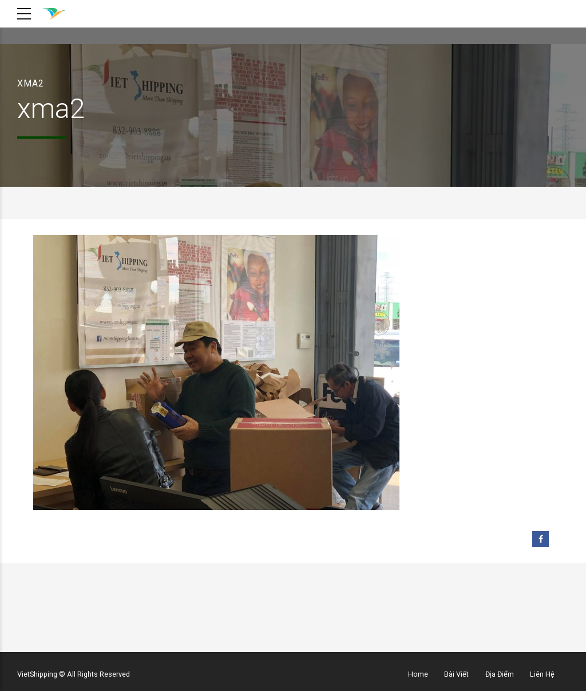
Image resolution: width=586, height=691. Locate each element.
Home (418, 674)
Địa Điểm (499, 674)
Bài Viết (456, 674)
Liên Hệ (542, 674)
